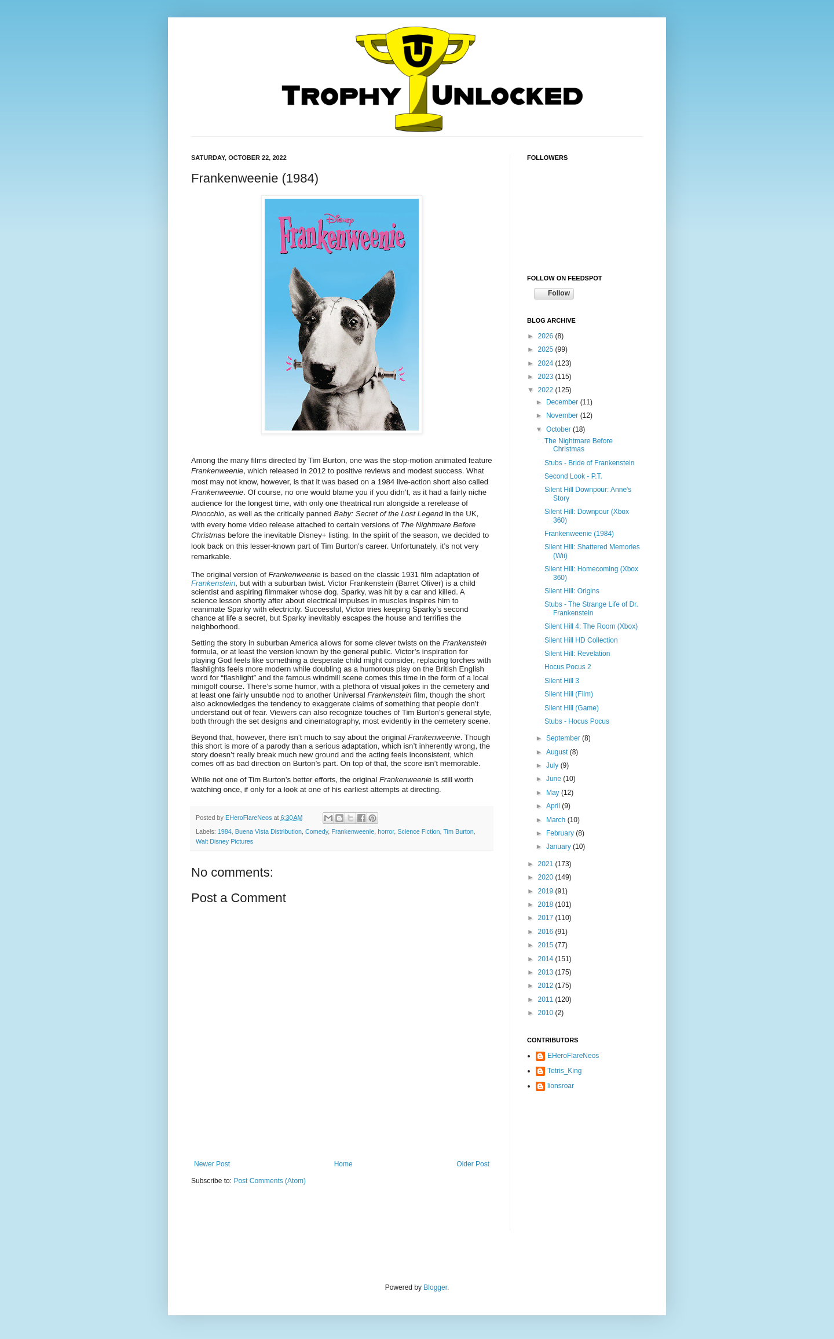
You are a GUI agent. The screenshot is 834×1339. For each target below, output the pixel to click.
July (553, 765)
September (564, 738)
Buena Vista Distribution (268, 831)
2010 (546, 1013)
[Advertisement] (585, 1170)
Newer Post (212, 1164)
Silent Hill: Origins (571, 591)
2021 (546, 864)
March (557, 820)
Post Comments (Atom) (269, 1181)
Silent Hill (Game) (571, 708)
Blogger (435, 1287)
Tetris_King (564, 1071)
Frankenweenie (352, 831)
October (559, 429)
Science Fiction (418, 831)
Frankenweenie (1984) (579, 534)
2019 (546, 891)
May (553, 793)
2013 (546, 972)
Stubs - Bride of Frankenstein (589, 463)
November (563, 415)
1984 (225, 831)
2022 (546, 390)
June (554, 779)
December (563, 402)
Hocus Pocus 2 (567, 667)
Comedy (316, 831)
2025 (546, 349)
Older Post (472, 1164)
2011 (546, 999)
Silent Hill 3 (561, 681)
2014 (546, 959)
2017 (546, 918)
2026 (546, 336)
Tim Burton (458, 831)
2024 (546, 363)
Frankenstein (213, 583)
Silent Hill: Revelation (577, 654)
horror (386, 831)
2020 (546, 877)
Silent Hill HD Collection (581, 640)
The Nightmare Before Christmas (578, 445)
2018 (546, 904)
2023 (546, 377)
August (558, 752)
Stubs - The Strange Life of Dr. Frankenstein (591, 608)
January (559, 846)
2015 (546, 945)
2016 (546, 932)
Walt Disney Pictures (224, 841)
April (554, 806)
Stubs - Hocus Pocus (576, 721)
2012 (546, 986)
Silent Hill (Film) (568, 694)
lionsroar (560, 1086)
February (561, 833)
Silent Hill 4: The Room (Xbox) (591, 626)
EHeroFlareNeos (249, 817)
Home (343, 1164)
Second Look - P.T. (573, 476)
